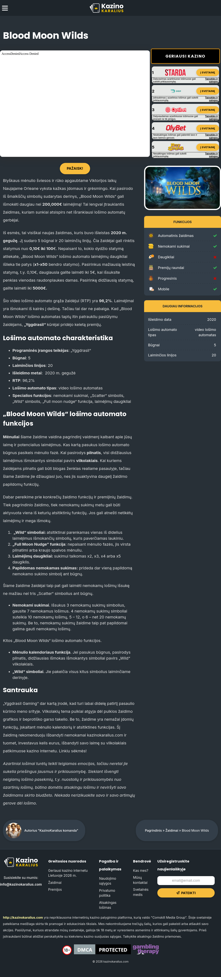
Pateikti (186, 893)
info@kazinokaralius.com (21, 884)
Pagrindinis (153, 830)
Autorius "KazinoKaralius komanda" (51, 830)
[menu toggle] (5, 9)
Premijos (55, 890)
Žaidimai (171, 830)
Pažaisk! (75, 168)
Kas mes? (140, 871)
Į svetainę (207, 72)
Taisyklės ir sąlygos (211, 80)
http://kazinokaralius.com (23, 917)
